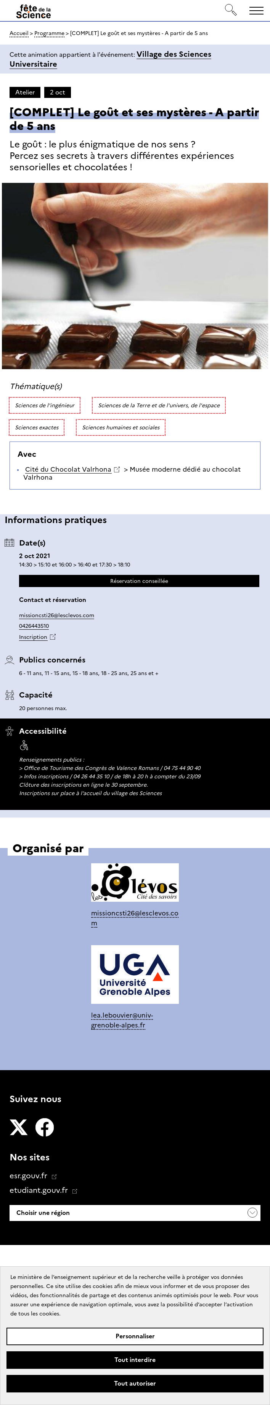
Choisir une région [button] (42, 1212)
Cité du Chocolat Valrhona (68, 469)
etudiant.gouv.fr (40, 1190)
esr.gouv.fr (29, 1175)
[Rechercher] (231, 10)
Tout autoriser (135, 1383)
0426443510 (34, 625)
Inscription (33, 637)
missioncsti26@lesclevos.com (56, 615)
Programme (49, 33)
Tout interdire (135, 1359)
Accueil (19, 33)
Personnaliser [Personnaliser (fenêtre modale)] (135, 1336)
